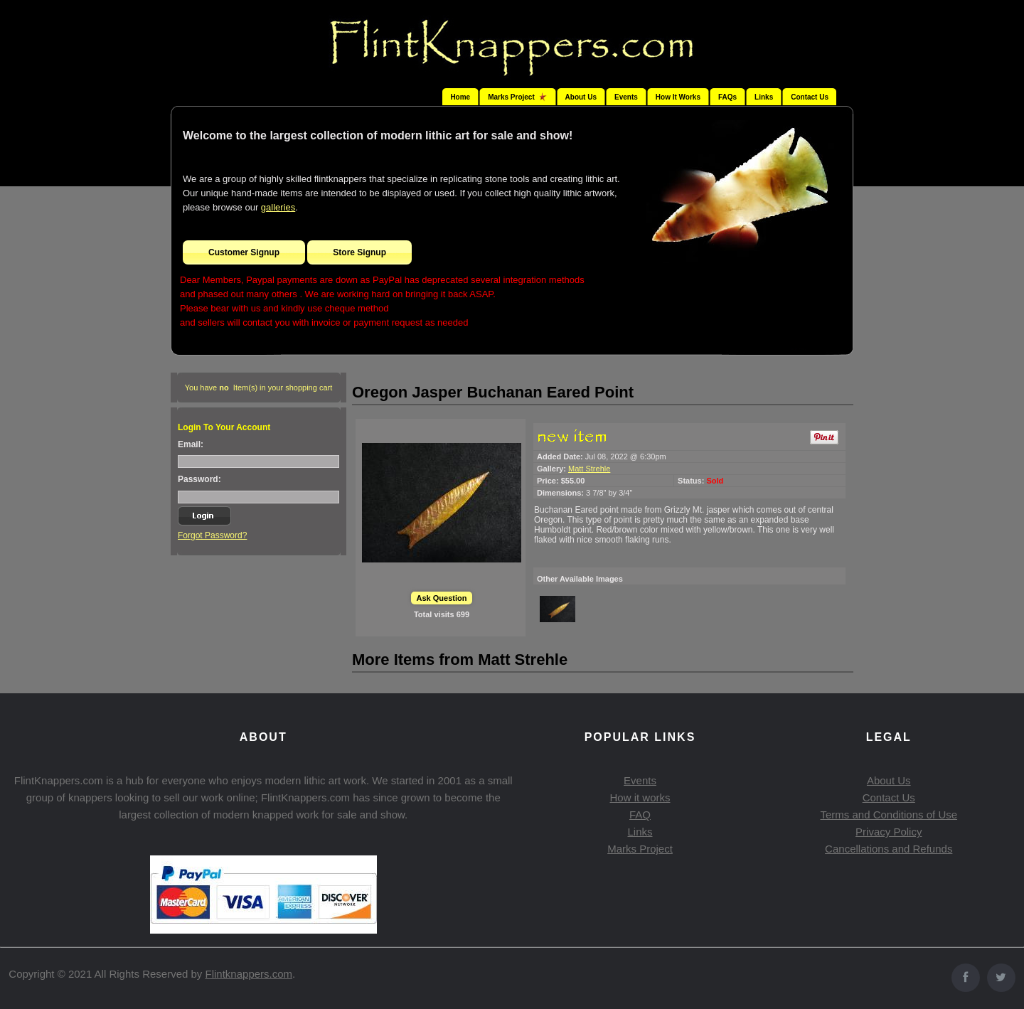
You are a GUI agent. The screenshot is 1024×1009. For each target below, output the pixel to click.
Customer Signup (243, 252)
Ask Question (442, 598)
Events (626, 97)
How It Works (678, 97)
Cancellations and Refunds (888, 849)
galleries (278, 207)
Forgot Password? (212, 535)
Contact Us (809, 97)
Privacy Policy (888, 832)
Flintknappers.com (249, 974)
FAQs (727, 97)
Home (460, 97)
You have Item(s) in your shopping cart (259, 387)
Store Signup (359, 252)
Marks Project (640, 849)
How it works (639, 797)
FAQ (640, 814)
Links (763, 97)
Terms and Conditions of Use (888, 814)
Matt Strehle (589, 468)
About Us (581, 97)
